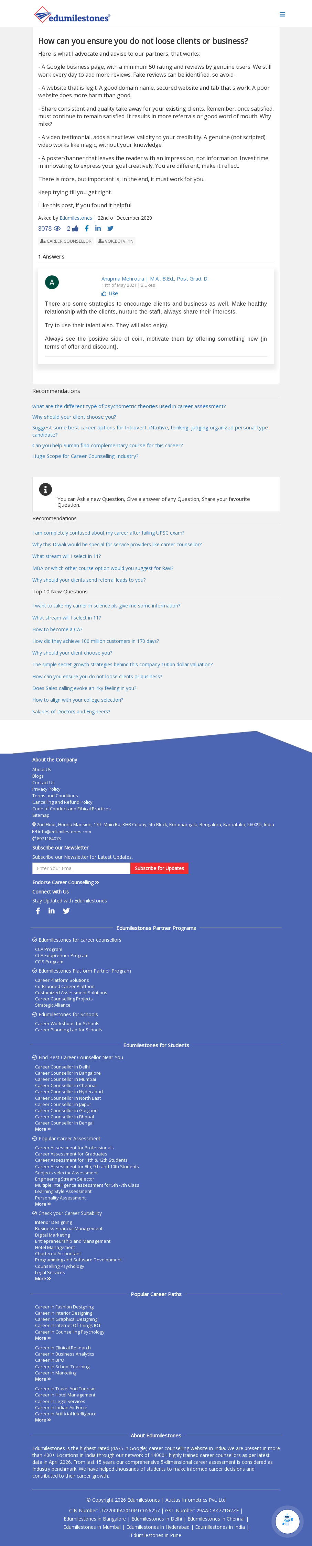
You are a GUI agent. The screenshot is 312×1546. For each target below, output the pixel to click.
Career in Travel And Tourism (65, 1388)
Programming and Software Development (78, 1260)
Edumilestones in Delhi (156, 1518)
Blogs (38, 776)
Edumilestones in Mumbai (92, 1527)
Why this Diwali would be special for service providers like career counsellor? (117, 544)
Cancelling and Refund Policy (62, 802)
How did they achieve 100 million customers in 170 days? (95, 641)
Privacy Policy (46, 789)
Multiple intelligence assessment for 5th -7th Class (87, 1185)
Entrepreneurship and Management (72, 1241)
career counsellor (66, 241)
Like (109, 293)
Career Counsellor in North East (68, 1098)
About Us (41, 769)
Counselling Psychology (59, 1266)
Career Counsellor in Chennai (66, 1085)
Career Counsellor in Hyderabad (69, 1091)
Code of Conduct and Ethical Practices (71, 808)
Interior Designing (53, 1222)
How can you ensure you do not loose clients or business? (97, 676)
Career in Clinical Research (63, 1348)
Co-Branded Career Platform (65, 986)
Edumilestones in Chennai (216, 1518)
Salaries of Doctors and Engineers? (71, 711)
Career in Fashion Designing (64, 1307)
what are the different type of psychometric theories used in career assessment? (129, 406)
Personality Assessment (60, 1198)
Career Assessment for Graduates (71, 1154)
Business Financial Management (69, 1228)
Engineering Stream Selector (64, 1179)
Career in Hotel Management (65, 1395)
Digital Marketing (52, 1235)
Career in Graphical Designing (66, 1319)
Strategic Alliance (53, 1005)
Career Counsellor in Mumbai (65, 1079)
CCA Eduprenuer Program (61, 955)
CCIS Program (49, 961)
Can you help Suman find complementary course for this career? (107, 445)
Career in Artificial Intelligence (66, 1414)
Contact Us (43, 782)
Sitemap (41, 815)
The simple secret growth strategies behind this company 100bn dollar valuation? (122, 664)
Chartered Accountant (58, 1253)
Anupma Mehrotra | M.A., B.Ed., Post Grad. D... (156, 278)
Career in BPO (49, 1360)
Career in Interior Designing (63, 1313)
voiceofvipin (115, 241)
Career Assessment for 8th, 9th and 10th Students (87, 1166)
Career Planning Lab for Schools (68, 1030)
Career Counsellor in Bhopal (64, 1117)
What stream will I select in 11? (66, 556)
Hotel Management (55, 1247)
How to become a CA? (57, 629)
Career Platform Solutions (62, 980)
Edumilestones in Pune (156, 1535)
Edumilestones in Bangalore (95, 1518)
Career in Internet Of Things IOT (68, 1325)
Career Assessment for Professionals (74, 1147)
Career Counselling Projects (64, 999)
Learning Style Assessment (63, 1191)
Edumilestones (76, 218)
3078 (49, 229)
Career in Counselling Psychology (70, 1332)
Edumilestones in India (220, 1527)
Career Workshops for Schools (67, 1023)
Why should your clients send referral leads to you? (89, 580)
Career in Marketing (55, 1373)
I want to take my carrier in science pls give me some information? (106, 605)
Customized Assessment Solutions (71, 992)
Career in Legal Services (60, 1401)
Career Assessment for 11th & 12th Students (81, 1160)
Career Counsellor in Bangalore (68, 1073)
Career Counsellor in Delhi (62, 1067)
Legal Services (50, 1272)
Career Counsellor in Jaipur (63, 1104)
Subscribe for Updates (159, 868)
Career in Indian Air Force (61, 1407)
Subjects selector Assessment (66, 1173)
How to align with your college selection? (77, 700)
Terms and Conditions (55, 795)
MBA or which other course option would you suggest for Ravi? (102, 568)
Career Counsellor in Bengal (64, 1123)
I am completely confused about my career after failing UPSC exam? (108, 532)
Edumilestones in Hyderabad (158, 1527)
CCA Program (48, 949)
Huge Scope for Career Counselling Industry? (85, 455)
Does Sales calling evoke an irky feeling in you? (84, 688)
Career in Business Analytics (64, 1354)
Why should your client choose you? (74, 416)
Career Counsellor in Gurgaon (66, 1110)
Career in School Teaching (62, 1366)
